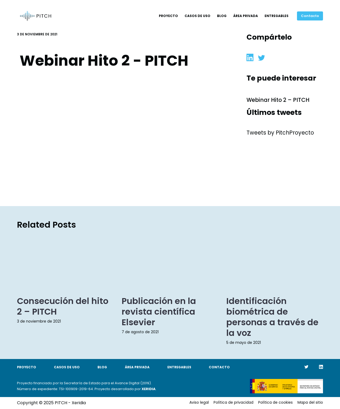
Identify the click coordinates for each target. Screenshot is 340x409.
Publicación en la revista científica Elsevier (159, 311)
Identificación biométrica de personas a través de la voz (272, 317)
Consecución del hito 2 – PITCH (62, 306)
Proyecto (168, 16)
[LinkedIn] (321, 367)
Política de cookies (275, 402)
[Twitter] (306, 367)
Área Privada (245, 16)
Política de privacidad (233, 402)
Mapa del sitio (310, 402)
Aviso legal (199, 402)
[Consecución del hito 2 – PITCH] (65, 262)
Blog (222, 16)
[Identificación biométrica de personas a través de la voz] (274, 262)
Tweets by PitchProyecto (280, 132)
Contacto (310, 15)
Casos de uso (197, 16)
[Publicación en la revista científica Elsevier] (170, 262)
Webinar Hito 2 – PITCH (277, 100)
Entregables (276, 16)
